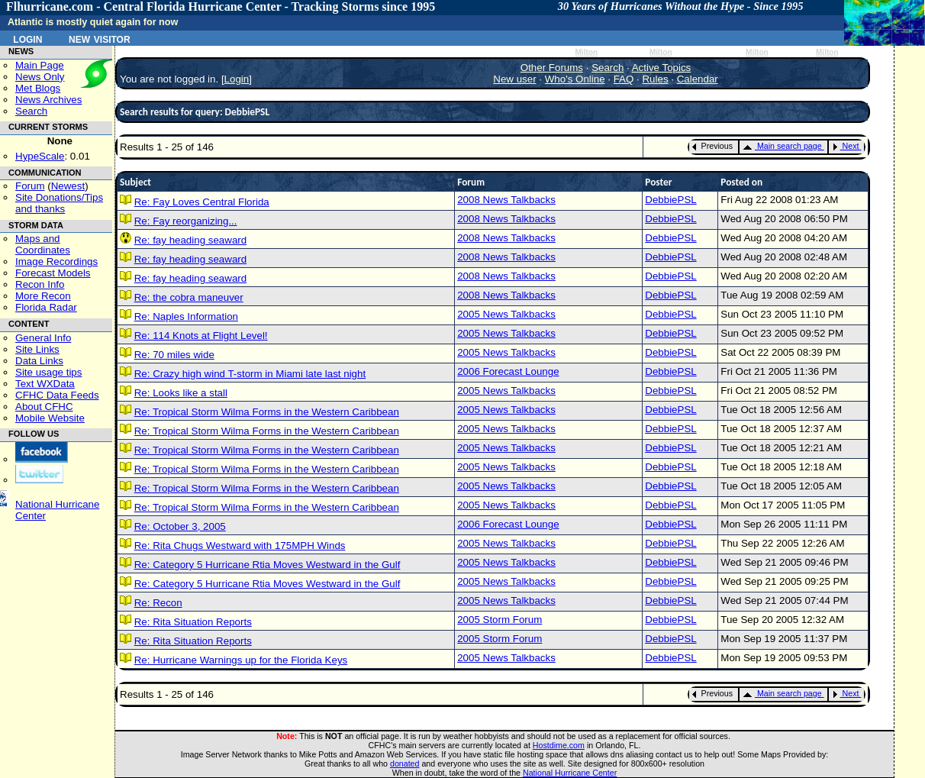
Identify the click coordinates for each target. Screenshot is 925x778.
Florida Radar (46, 307)
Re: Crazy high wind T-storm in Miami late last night (250, 373)
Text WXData (45, 383)
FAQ (624, 79)
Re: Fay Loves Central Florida (201, 202)
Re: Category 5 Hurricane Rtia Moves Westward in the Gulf (267, 564)
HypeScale (39, 156)
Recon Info (39, 284)
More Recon (43, 296)
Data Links (39, 360)
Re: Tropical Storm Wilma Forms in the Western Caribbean (266, 412)
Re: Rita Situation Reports (193, 622)
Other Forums (552, 67)
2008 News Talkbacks (506, 199)
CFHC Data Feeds (57, 395)
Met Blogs (37, 88)
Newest (68, 186)
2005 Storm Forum (499, 619)
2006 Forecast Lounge (508, 371)
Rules (655, 79)
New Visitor (100, 38)
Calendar (697, 79)
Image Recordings (56, 261)
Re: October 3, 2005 (180, 526)
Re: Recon (158, 603)
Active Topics (661, 67)
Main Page (39, 65)
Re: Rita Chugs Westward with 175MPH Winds (240, 545)
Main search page (782, 145)
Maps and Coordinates (42, 244)
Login (27, 38)
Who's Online (575, 79)
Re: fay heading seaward (190, 240)
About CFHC (44, 406)
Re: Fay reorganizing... (185, 221)
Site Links (37, 349)
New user (514, 79)
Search (31, 111)
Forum (30, 186)
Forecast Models (53, 273)
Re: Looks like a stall (180, 393)
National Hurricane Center (570, 772)
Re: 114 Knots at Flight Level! (201, 335)
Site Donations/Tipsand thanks (59, 203)
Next (846, 145)
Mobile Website (50, 418)
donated (405, 763)
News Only (39, 76)
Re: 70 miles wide (174, 354)
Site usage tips (48, 372)
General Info (43, 338)
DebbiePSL (670, 199)
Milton (586, 52)
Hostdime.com (559, 745)
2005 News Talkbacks (506, 314)
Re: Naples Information (186, 316)
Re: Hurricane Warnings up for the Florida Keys (241, 660)
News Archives (48, 99)
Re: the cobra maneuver (188, 297)
